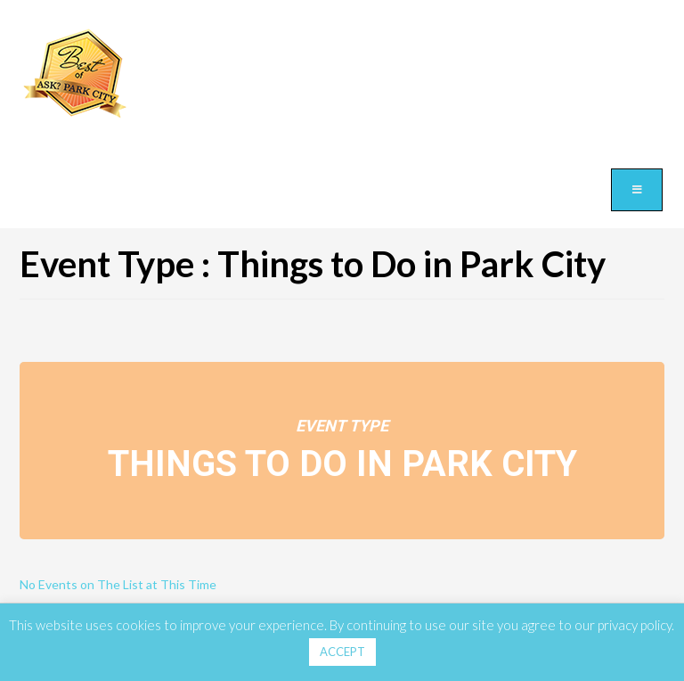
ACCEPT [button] (342, 651)
